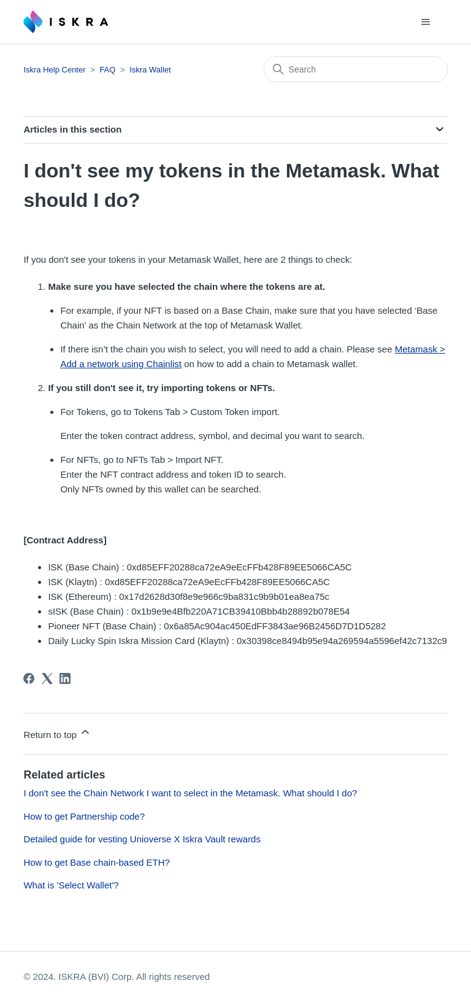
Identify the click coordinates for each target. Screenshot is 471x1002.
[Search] (355, 69)
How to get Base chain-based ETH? (96, 862)
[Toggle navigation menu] (426, 22)
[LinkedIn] (65, 678)
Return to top (57, 733)
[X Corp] (47, 678)
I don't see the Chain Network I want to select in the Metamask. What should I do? (190, 793)
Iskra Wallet (149, 69)
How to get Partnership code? (84, 816)
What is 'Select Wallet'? (70, 885)
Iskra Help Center (54, 69)
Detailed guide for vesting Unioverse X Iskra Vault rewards (142, 839)
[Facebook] (28, 678)
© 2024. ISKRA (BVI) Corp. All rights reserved (116, 976)
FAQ (107, 69)
